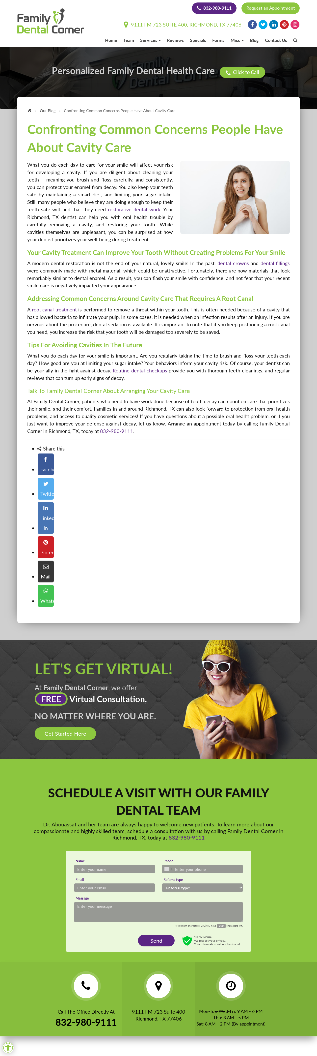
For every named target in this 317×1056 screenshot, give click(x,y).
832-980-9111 (214, 8)
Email (80, 879)
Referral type (173, 879)
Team (128, 40)
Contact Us (276, 40)
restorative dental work (134, 209)
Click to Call (243, 71)
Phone (168, 861)
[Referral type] (202, 887)
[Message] (158, 912)
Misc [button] (237, 40)
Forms (218, 40)
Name (80, 861)
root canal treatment (54, 309)
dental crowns (233, 263)
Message (82, 898)
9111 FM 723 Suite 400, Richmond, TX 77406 (182, 25)
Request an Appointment (270, 8)
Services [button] (150, 40)
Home (111, 40)
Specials (198, 40)
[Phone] (202, 869)
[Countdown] (221, 926)
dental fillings (275, 263)
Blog (254, 40)
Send (156, 940)
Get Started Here (65, 733)
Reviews (175, 40)
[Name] (114, 869)
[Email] (114, 887)
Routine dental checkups (140, 370)
